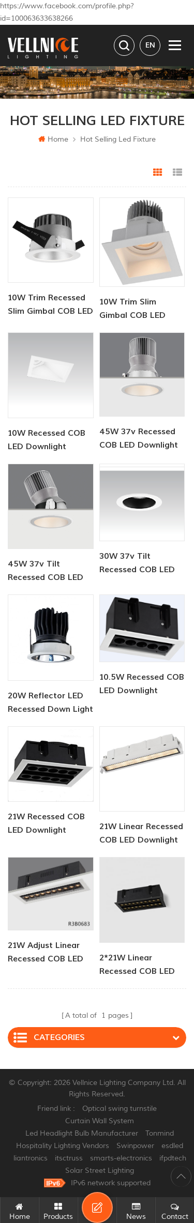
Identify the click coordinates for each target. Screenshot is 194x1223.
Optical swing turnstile (119, 1108)
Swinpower (135, 1145)
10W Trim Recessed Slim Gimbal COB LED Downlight (50, 305)
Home (53, 139)
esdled (172, 1145)
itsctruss (69, 1158)
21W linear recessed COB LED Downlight (141, 833)
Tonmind (159, 1133)
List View (177, 172)
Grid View (158, 172)
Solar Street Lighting (99, 1170)
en (150, 45)
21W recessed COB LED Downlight (46, 823)
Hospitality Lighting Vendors (62, 1145)
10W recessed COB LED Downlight (46, 440)
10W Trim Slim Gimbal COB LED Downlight (132, 309)
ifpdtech (172, 1158)
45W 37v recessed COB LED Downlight (138, 438)
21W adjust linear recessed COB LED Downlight (45, 953)
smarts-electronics (121, 1158)
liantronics (30, 1158)
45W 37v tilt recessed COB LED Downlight (45, 571)
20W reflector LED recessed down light (50, 702)
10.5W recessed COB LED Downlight (141, 684)
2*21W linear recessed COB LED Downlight (137, 965)
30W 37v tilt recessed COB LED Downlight (137, 563)
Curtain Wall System (99, 1121)
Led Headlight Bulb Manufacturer (81, 1133)
